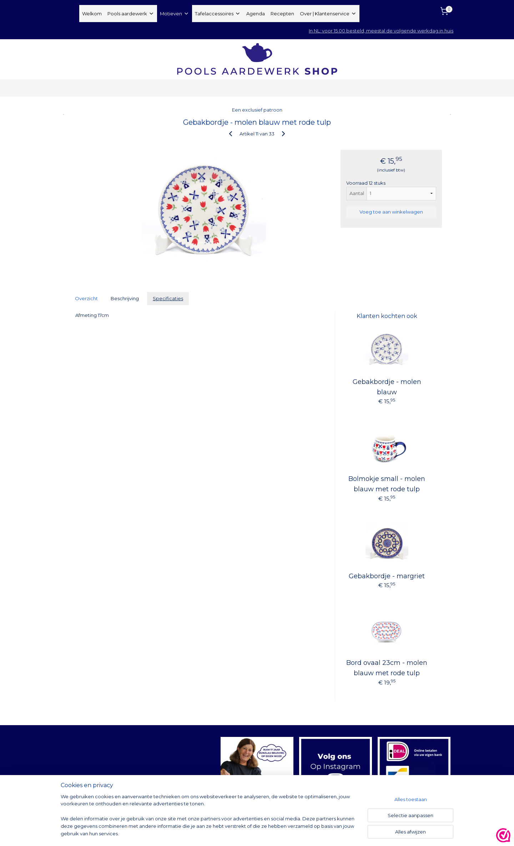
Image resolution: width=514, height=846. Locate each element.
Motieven (174, 13)
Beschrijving (125, 298)
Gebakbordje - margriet (387, 576)
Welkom (92, 13)
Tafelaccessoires (218, 13)
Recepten (282, 13)
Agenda (255, 13)
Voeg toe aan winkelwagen (391, 212)
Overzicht (86, 298)
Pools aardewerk (130, 13)
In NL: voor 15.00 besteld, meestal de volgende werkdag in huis (381, 31)
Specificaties (168, 298)
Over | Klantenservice (328, 13)
